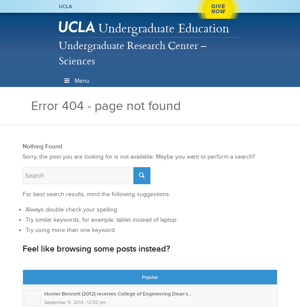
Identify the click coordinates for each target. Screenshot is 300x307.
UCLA (65, 6)
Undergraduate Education (163, 28)
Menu (76, 81)
